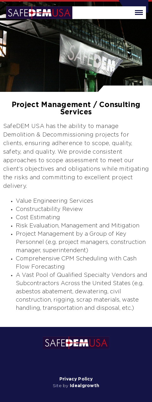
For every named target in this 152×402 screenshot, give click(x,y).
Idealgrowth (84, 386)
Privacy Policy (76, 379)
